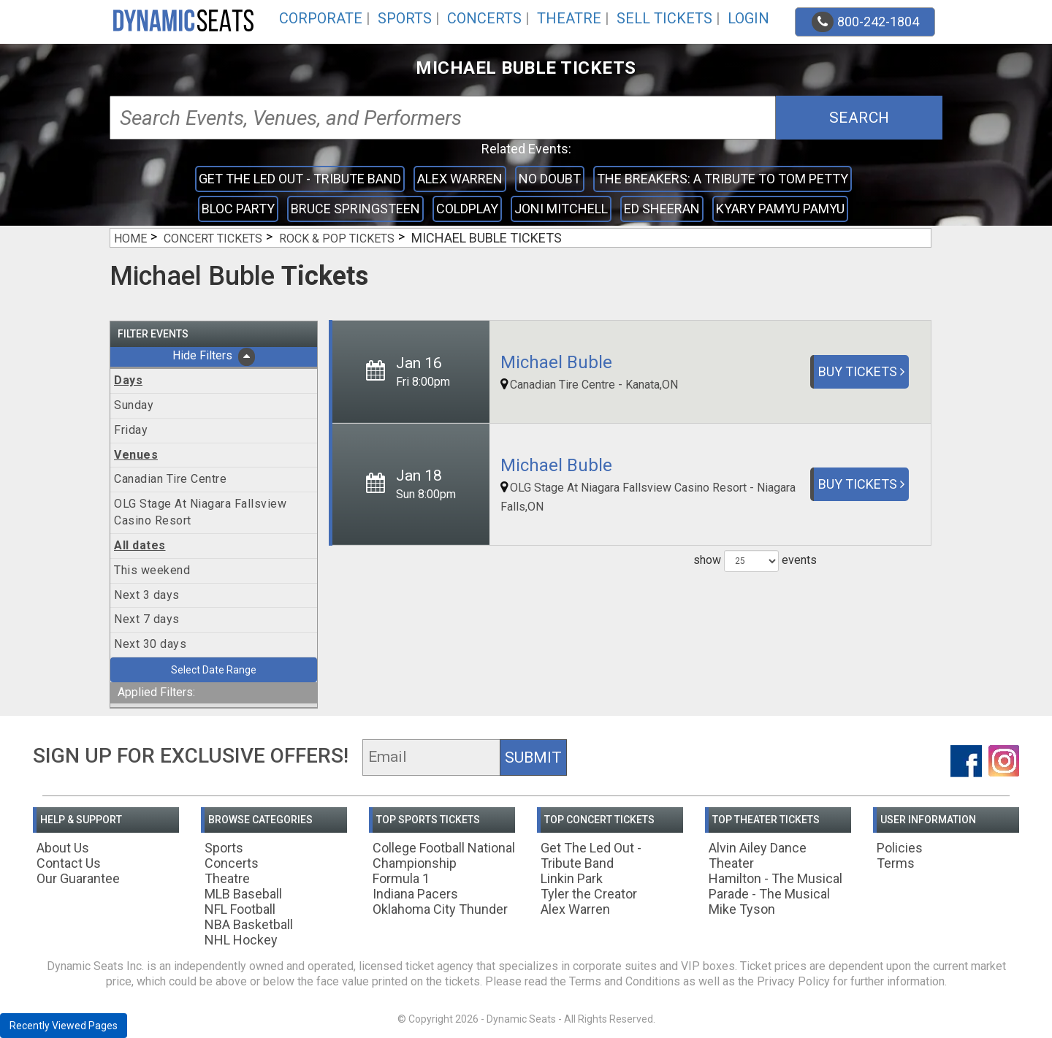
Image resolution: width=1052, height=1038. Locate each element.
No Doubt (550, 178)
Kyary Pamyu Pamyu (780, 208)
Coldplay (467, 208)
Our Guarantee (78, 878)
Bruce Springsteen (355, 208)
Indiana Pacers (415, 893)
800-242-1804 (865, 22)
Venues (136, 455)
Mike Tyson (742, 909)
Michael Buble (556, 362)
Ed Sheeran (662, 208)
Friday (131, 430)
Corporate (320, 18)
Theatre (569, 18)
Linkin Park (572, 878)
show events (755, 561)
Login (748, 18)
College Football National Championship (444, 855)
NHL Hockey (241, 939)
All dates (140, 545)
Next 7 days (147, 619)
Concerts (484, 18)
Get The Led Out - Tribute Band (300, 178)
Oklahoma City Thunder (440, 909)
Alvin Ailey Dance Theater (758, 855)
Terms (896, 863)
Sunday (133, 405)
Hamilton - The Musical (775, 878)
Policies (900, 847)
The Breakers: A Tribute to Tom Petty (722, 178)
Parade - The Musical (769, 893)
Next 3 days (147, 595)
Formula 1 (401, 878)
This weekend (152, 570)
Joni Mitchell (561, 208)
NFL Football (240, 909)
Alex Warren (460, 178)
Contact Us (69, 863)
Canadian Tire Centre (170, 479)
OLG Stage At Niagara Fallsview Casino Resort (200, 512)
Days (128, 380)
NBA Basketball (249, 924)
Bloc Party (238, 208)
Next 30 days (150, 644)
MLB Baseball (243, 893)
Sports (405, 18)
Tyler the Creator (589, 893)
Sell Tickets (664, 18)
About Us (63, 847)
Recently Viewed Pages (63, 1025)
